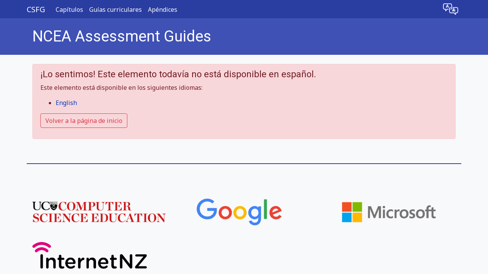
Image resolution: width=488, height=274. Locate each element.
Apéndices (162, 9)
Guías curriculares (115, 9)
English (66, 103)
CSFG (36, 9)
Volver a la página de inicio (83, 120)
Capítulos (69, 9)
